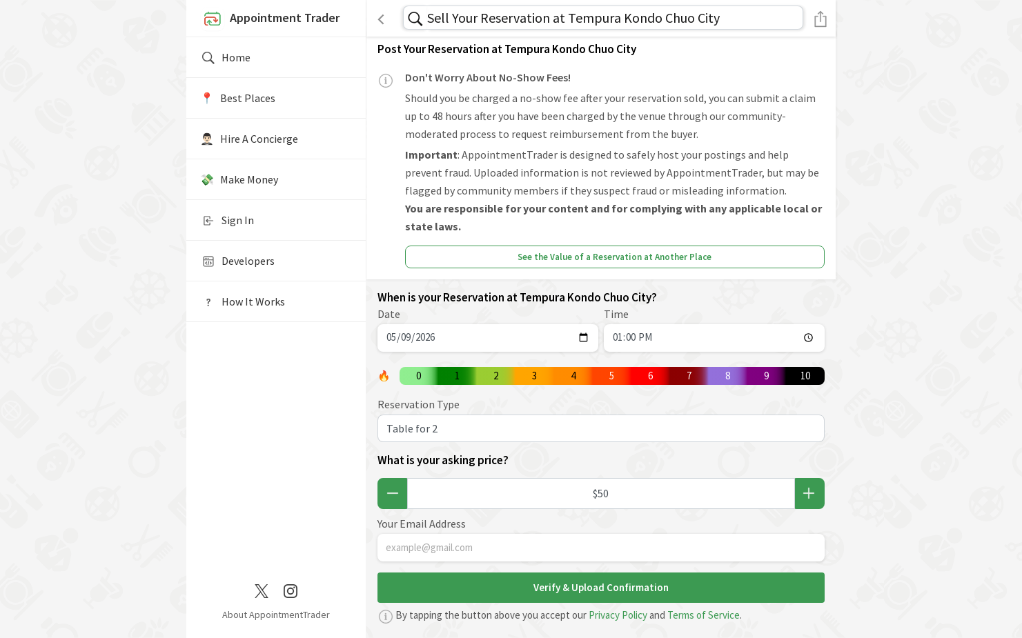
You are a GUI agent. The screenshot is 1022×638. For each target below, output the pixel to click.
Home (225, 58)
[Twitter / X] (261, 589)
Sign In (227, 220)
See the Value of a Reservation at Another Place (614, 257)
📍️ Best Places (237, 98)
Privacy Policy (618, 614)
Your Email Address (421, 523)
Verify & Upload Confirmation (601, 587)
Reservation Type (418, 404)
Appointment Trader (270, 19)
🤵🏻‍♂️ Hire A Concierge (249, 139)
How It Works (242, 302)
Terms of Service (703, 614)
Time (616, 314)
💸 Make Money (239, 179)
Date (388, 314)
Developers (237, 261)
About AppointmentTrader (276, 614)
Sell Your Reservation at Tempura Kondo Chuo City (573, 17)
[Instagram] (290, 589)
